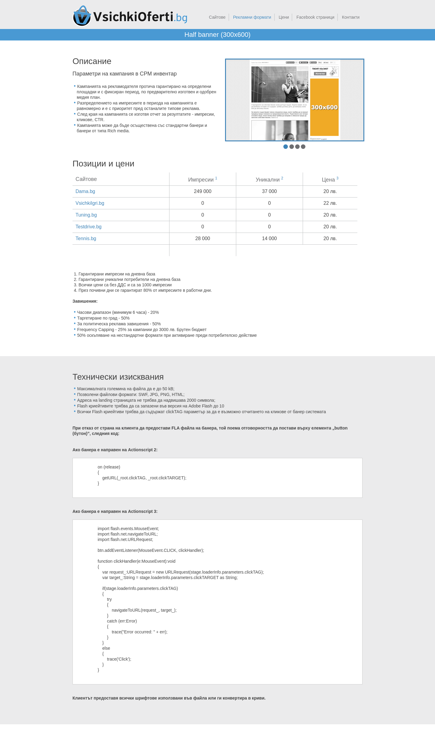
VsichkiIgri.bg (90, 203)
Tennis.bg (86, 238)
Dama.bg (85, 191)
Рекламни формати (252, 17)
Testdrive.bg (89, 226)
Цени (284, 17)
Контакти (350, 17)
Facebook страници (315, 17)
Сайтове (217, 17)
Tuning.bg (86, 214)
